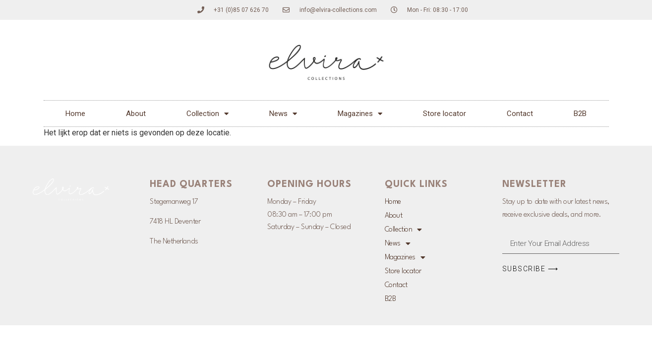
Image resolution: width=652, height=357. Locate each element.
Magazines (360, 113)
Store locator (444, 113)
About (136, 113)
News (283, 113)
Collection (207, 113)
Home (75, 113)
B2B (580, 113)
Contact (520, 113)
